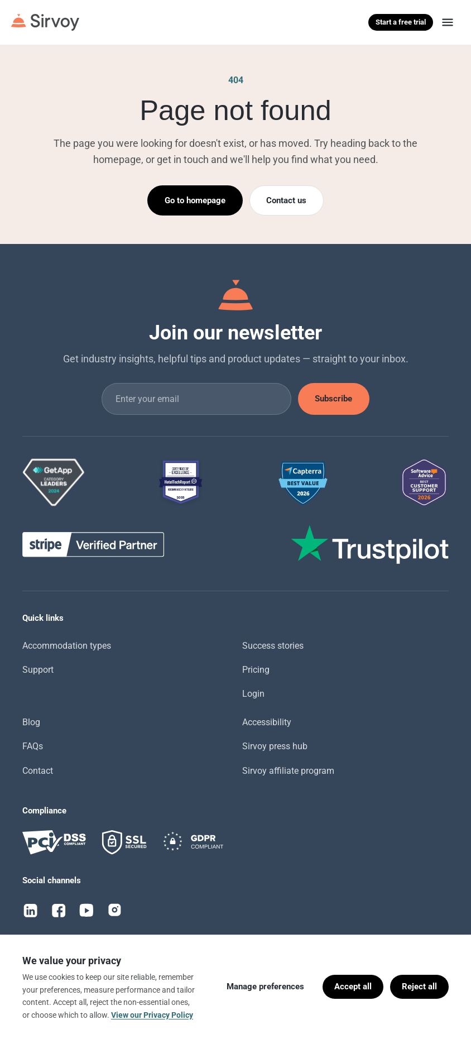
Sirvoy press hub (274, 746)
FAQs (32, 746)
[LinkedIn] (30, 910)
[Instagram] (114, 910)
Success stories (273, 645)
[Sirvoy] (45, 22)
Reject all (419, 986)
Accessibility (266, 722)
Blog (31, 722)
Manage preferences (265, 986)
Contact (37, 770)
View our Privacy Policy (152, 1015)
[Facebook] (58, 910)
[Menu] (447, 22)
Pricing (256, 669)
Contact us (286, 200)
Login (253, 693)
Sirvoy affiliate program (288, 770)
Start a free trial (401, 22)
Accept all (353, 986)
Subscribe (333, 399)
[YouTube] (86, 910)
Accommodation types (66, 645)
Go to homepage (195, 200)
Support (38, 669)
